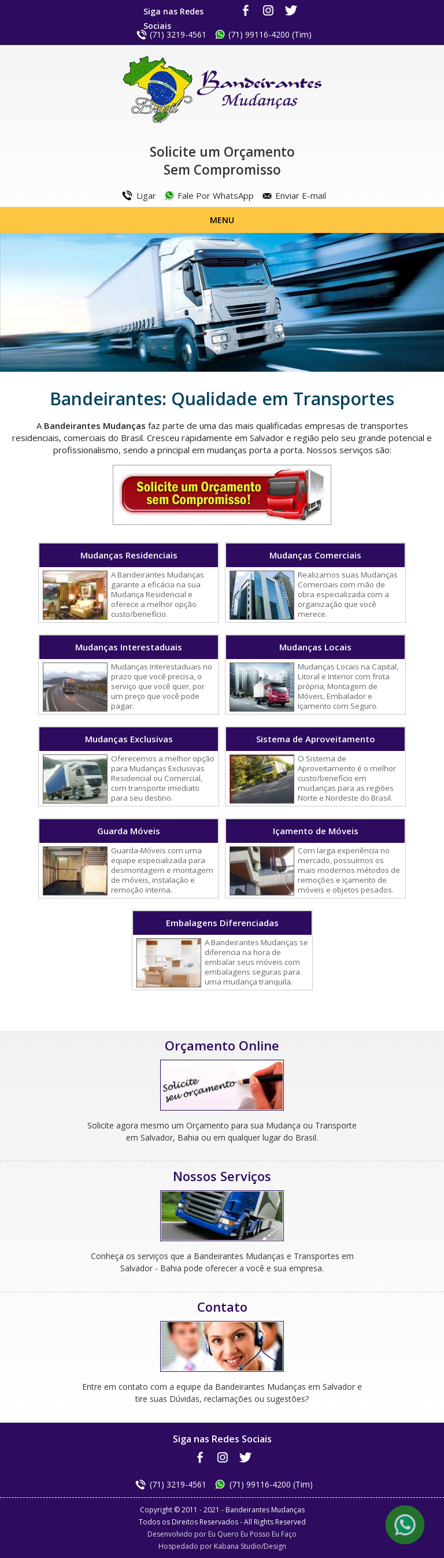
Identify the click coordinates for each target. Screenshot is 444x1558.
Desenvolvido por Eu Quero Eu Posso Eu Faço (222, 1534)
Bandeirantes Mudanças (222, 89)
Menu (222, 219)
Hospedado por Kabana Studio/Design (222, 1546)
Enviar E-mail (300, 195)
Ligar (146, 195)
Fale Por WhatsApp (215, 195)
